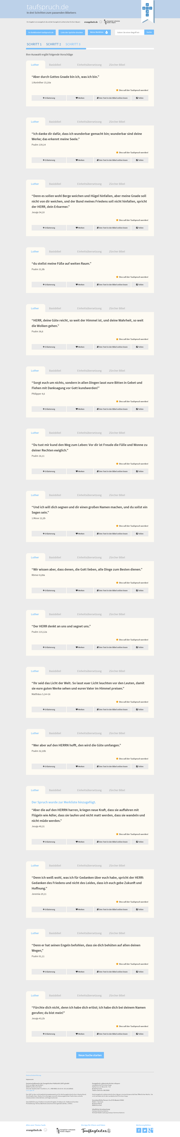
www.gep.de (30, 1090)
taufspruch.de (48, 6)
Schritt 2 (53, 44)
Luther (35, 64)
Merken (80, 98)
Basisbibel (55, 64)
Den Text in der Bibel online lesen (112, 98)
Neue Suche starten (90, 1055)
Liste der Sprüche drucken (72, 32)
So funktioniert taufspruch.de (40, 32)
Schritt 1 (34, 44)
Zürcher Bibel (117, 64)
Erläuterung (49, 98)
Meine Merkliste (99, 32)
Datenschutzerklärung (33, 1075)
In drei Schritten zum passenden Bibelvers (51, 12)
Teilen (139, 98)
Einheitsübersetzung (89, 64)
